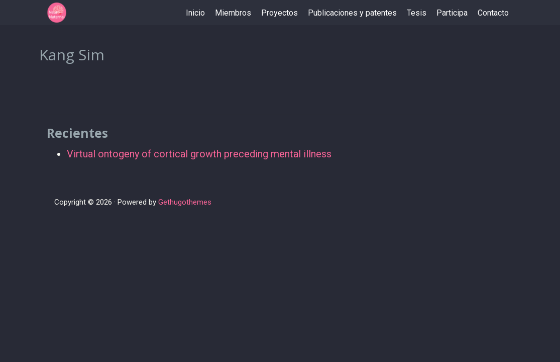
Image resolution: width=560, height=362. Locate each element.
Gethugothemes (184, 202)
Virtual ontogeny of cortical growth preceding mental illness (199, 154)
